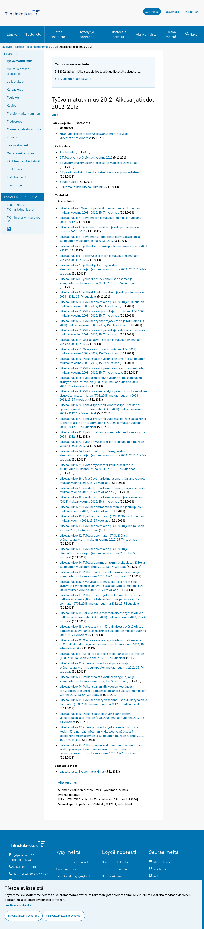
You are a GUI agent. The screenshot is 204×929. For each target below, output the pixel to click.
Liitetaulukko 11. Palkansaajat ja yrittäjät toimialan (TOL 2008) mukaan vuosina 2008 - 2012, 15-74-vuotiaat (102, 313)
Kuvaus (12, 137)
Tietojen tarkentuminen (23, 113)
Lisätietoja (14, 185)
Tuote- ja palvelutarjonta (24, 129)
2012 (54, 46)
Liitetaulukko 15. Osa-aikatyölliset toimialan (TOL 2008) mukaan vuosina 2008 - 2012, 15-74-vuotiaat (98, 351)
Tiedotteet (14, 121)
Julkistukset (15, 81)
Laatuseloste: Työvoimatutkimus (82, 771)
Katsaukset (15, 89)
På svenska (171, 12)
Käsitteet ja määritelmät (23, 161)
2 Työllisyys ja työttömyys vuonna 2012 (86, 157)
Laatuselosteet (17, 145)
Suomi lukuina (112, 876)
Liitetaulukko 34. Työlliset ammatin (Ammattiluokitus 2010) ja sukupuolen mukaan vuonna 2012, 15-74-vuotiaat (102, 564)
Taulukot (13, 97)
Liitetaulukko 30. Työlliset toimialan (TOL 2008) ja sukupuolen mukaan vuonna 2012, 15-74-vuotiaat (102, 518)
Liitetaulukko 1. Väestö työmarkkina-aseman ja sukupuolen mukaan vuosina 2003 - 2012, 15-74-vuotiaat (100, 210)
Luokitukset (15, 169)
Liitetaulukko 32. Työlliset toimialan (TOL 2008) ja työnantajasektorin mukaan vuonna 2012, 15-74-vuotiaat (98, 537)
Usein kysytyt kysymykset (72, 876)
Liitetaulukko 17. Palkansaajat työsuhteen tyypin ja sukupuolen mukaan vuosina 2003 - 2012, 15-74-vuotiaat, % (102, 370)
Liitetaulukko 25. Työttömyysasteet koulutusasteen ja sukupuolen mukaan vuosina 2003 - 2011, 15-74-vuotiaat (97, 467)
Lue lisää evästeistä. (18, 905)
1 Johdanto (67, 152)
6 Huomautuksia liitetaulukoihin (82, 187)
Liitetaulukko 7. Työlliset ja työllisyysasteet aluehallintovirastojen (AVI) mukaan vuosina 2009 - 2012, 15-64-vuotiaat (103, 269)
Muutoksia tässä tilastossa (18, 71)
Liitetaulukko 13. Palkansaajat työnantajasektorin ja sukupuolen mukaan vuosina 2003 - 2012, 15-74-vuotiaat (103, 332)
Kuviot (11, 105)
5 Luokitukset (69, 182)
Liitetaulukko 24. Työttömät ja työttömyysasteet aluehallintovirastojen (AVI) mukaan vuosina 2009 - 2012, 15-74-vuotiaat (103, 455)
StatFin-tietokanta (115, 862)
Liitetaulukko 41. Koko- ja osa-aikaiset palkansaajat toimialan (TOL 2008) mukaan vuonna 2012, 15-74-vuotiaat (102, 656)
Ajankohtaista (146, 34)
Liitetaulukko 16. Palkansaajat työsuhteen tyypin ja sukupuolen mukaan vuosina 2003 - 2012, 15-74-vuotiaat (102, 361)
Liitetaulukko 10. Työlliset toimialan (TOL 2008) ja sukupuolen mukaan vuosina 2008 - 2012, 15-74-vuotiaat (102, 304)
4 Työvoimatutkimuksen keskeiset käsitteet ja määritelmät (100, 172)
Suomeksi (152, 12)
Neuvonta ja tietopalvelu (72, 862)
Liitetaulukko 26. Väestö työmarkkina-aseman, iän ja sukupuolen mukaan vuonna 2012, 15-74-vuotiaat (103, 480)
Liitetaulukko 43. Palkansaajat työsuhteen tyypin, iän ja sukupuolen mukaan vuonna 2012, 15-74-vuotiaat (97, 679)
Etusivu (12, 34)
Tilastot (18, 46)
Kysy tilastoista (65, 869)
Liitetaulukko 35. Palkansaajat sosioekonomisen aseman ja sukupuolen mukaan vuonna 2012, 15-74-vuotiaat (100, 574)
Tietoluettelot (16, 177)
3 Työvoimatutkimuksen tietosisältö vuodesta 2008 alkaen (99, 163)
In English (192, 12)
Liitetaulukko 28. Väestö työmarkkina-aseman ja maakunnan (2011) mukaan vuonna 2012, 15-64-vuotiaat (101, 499)
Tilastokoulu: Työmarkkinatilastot (20, 207)
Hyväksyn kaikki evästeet (23, 915)
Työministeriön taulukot (23, 218)
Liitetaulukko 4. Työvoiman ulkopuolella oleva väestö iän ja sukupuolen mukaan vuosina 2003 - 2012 (100, 239)
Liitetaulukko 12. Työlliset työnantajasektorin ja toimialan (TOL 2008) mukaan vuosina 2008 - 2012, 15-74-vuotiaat (103, 323)
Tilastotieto (32, 34)
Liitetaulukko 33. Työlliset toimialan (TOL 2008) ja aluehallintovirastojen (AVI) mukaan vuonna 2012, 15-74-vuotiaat (98, 553)
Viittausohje (67, 782)
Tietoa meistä (171, 34)
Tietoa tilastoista (57, 34)
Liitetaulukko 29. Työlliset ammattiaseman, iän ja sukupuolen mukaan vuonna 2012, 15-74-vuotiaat (102, 509)
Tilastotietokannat (115, 869)
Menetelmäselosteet (21, 153)
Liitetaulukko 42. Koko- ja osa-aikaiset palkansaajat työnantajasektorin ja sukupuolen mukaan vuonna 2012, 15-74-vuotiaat (102, 667)
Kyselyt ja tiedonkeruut (87, 34)
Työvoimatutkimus (36, 46)
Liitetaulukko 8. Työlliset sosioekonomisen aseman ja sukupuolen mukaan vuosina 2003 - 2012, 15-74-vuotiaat (97, 281)
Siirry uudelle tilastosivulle (73, 79)
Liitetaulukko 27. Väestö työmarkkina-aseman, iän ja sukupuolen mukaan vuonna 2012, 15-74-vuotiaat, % (103, 490)
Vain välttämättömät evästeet (63, 915)
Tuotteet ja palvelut (118, 34)
